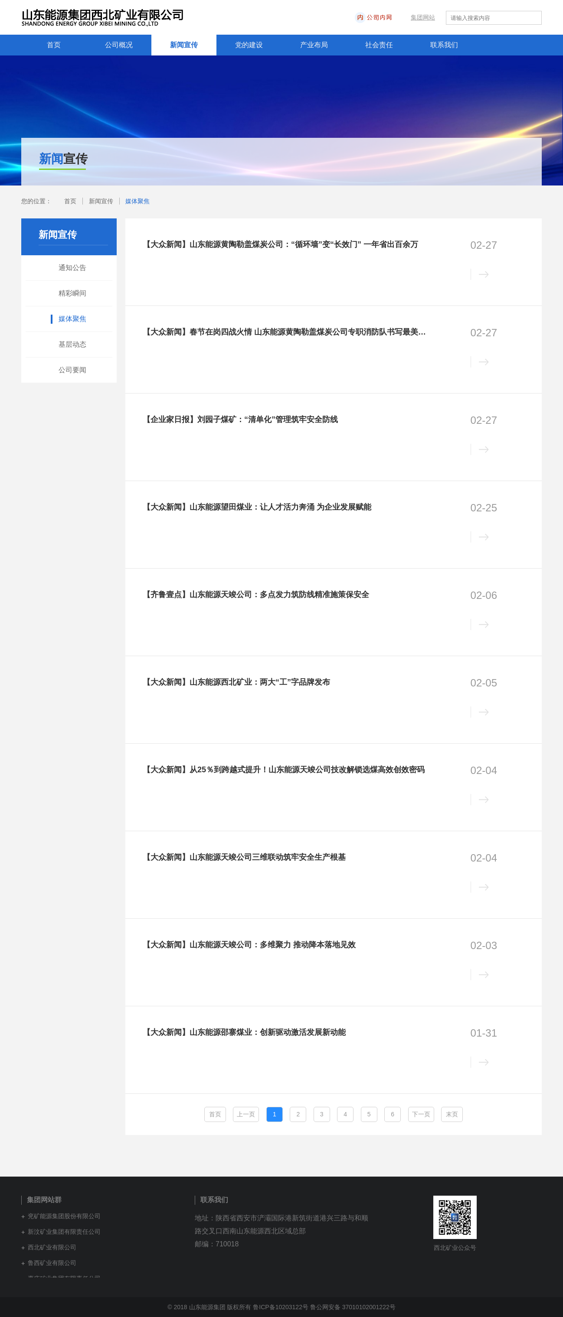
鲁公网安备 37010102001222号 (353, 1307)
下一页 (421, 1114)
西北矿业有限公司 (52, 1247)
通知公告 (72, 267)
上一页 (246, 1114)
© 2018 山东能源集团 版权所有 (209, 1307)
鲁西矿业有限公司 (52, 1262)
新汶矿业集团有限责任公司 (64, 1231)
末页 (452, 1114)
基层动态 (72, 344)
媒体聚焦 (137, 201)
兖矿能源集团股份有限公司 (64, 1216)
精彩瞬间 (72, 293)
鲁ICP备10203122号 (280, 1307)
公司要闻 (72, 370)
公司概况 (119, 45)
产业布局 (314, 45)
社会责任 (379, 45)
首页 (54, 45)
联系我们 (444, 45)
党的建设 (249, 45)
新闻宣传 (184, 45)
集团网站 (423, 17)
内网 (399, 17)
